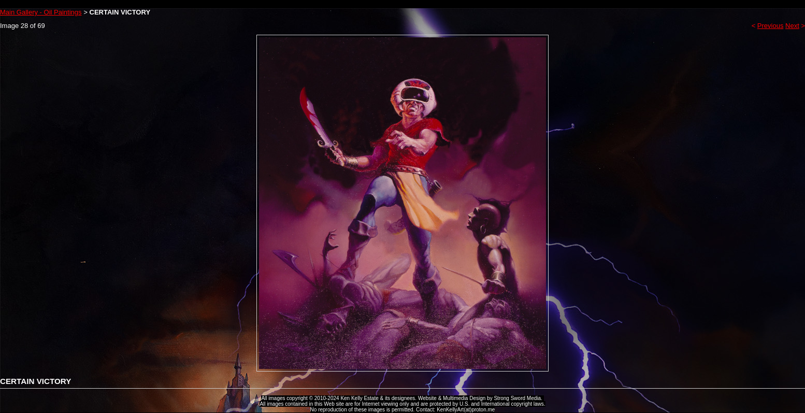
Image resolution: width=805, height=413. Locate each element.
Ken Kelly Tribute (402, 4)
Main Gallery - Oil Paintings (41, 12)
